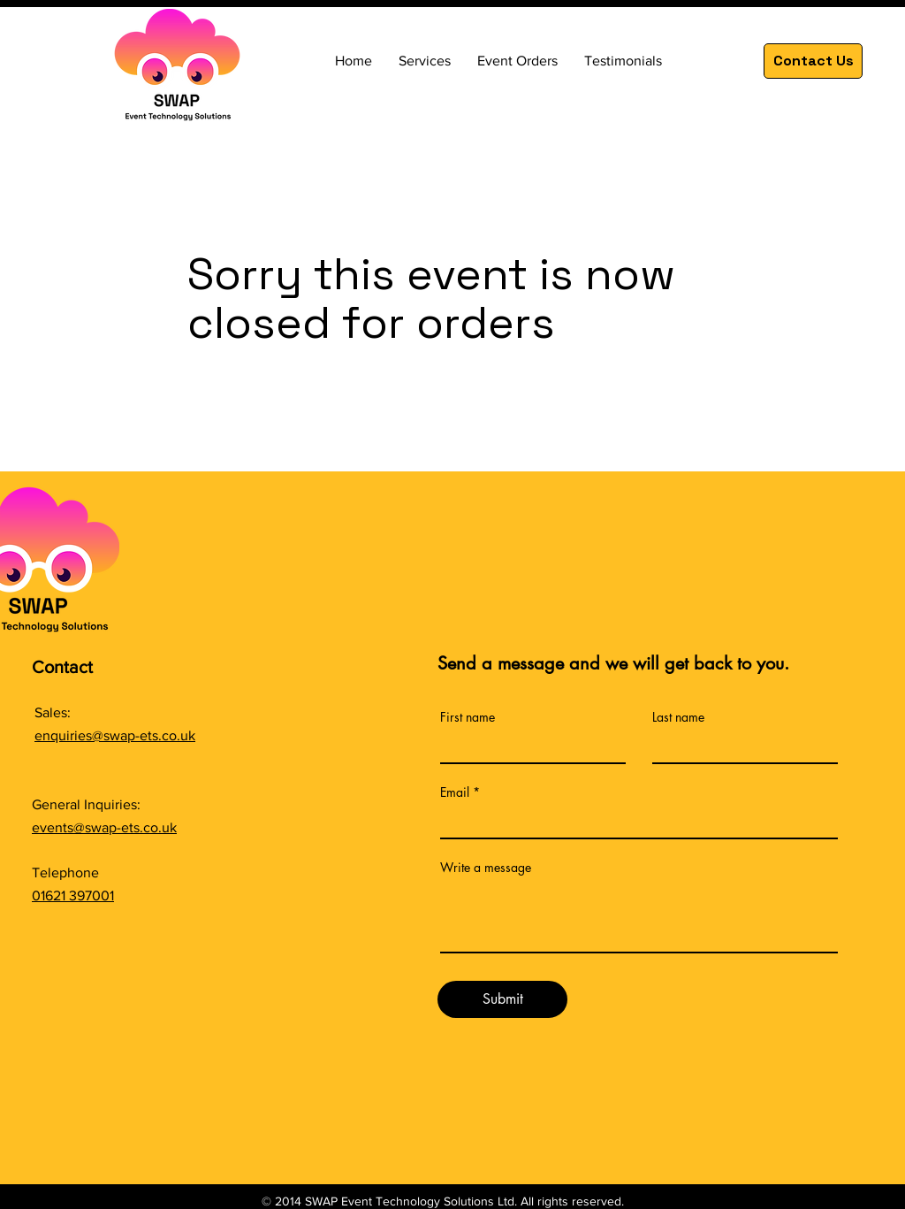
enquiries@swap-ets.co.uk (114, 735)
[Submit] (502, 999)
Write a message (485, 867)
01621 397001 (73, 895)
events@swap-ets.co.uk (104, 827)
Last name (678, 717)
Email (454, 792)
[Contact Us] (813, 61)
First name (467, 717)
